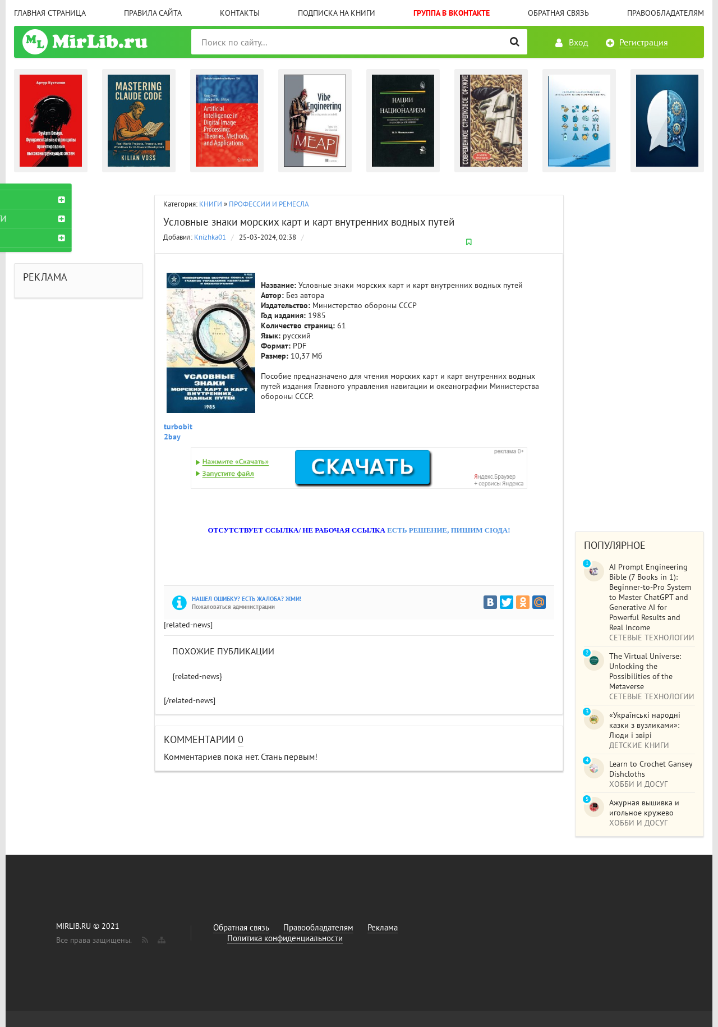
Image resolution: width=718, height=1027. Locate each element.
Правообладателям (665, 13)
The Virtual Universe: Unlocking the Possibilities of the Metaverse (645, 671)
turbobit (178, 426)
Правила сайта (153, 13)
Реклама (382, 927)
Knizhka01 (210, 237)
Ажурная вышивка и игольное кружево (644, 807)
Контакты (240, 13)
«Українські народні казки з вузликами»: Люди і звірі (644, 725)
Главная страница (50, 13)
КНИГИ (210, 204)
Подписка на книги (336, 13)
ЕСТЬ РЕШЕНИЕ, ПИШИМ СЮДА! (448, 530)
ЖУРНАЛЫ (42, 237)
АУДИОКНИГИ (50, 218)
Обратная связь (558, 13)
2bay (172, 437)
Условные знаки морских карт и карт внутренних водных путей (308, 221)
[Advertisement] (639, 352)
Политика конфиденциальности (285, 938)
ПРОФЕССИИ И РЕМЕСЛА (269, 204)
